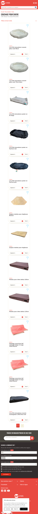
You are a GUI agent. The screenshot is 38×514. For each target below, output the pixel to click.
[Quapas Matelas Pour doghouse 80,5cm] (19, 205)
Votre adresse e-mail (5, 450)
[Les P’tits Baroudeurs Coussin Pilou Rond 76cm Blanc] (19, 72)
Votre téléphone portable (6, 455)
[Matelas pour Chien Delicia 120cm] (19, 302)
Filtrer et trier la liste (6, 20)
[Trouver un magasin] (32, 438)
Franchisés (4, 484)
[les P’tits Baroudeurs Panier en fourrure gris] (19, 172)
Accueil (2, 11)
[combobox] (19, 7)
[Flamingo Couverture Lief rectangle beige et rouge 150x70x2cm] (19, 335)
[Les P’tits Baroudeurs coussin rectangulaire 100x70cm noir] (19, 404)
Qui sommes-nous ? (6, 481)
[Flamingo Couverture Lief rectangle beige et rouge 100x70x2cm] (19, 370)
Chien (13, 11)
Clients (22, 481)
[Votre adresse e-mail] (19, 452)
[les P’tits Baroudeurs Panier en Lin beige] (19, 105)
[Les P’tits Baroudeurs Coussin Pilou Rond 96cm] (19, 38)
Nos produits (8, 11)
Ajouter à (15, 54)
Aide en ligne (24, 484)
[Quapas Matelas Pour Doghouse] (19, 238)
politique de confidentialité (26, 471)
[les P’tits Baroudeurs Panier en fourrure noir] (19, 139)
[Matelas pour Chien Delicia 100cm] (19, 270)
